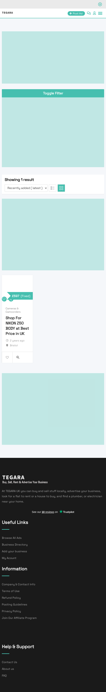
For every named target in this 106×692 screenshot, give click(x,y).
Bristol (14, 345)
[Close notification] (100, 4)
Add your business (14, 551)
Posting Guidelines (14, 604)
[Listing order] (26, 188)
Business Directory (15, 544)
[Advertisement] (53, 57)
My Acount (9, 558)
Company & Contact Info (18, 584)
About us (8, 669)
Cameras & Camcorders (13, 310)
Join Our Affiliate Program (19, 618)
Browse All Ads (12, 538)
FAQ (4, 675)
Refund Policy (11, 597)
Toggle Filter (53, 93)
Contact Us (9, 662)
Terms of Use (11, 591)
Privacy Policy (11, 611)
